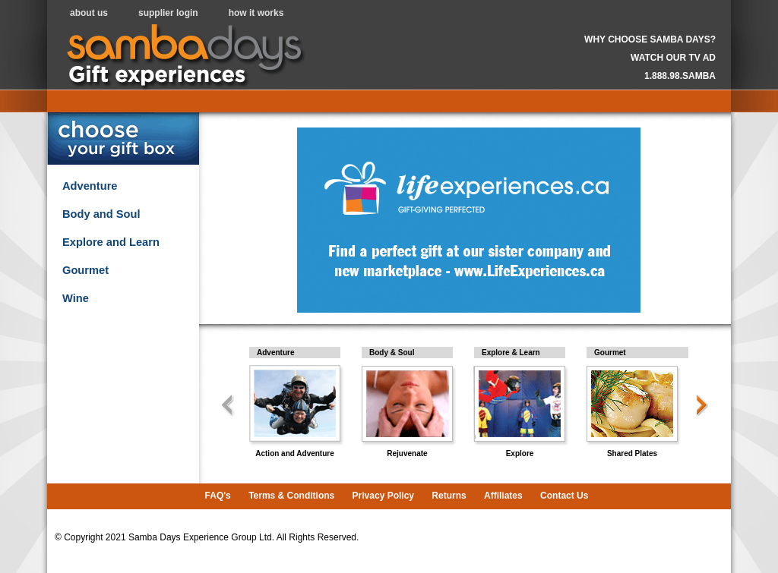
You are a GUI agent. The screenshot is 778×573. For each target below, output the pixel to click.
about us (89, 13)
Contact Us (564, 495)
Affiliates (503, 495)
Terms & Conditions (291, 495)
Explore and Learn (111, 242)
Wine (75, 298)
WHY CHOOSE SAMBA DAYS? (650, 39)
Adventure (89, 186)
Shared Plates (632, 453)
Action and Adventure (294, 453)
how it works (256, 13)
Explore (520, 453)
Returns (449, 495)
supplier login (168, 13)
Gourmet (85, 270)
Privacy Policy (383, 495)
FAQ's (218, 495)
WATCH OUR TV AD (673, 57)
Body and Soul (101, 214)
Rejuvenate (407, 453)
